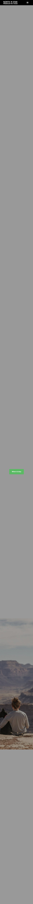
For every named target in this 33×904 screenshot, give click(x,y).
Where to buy (16, 471)
